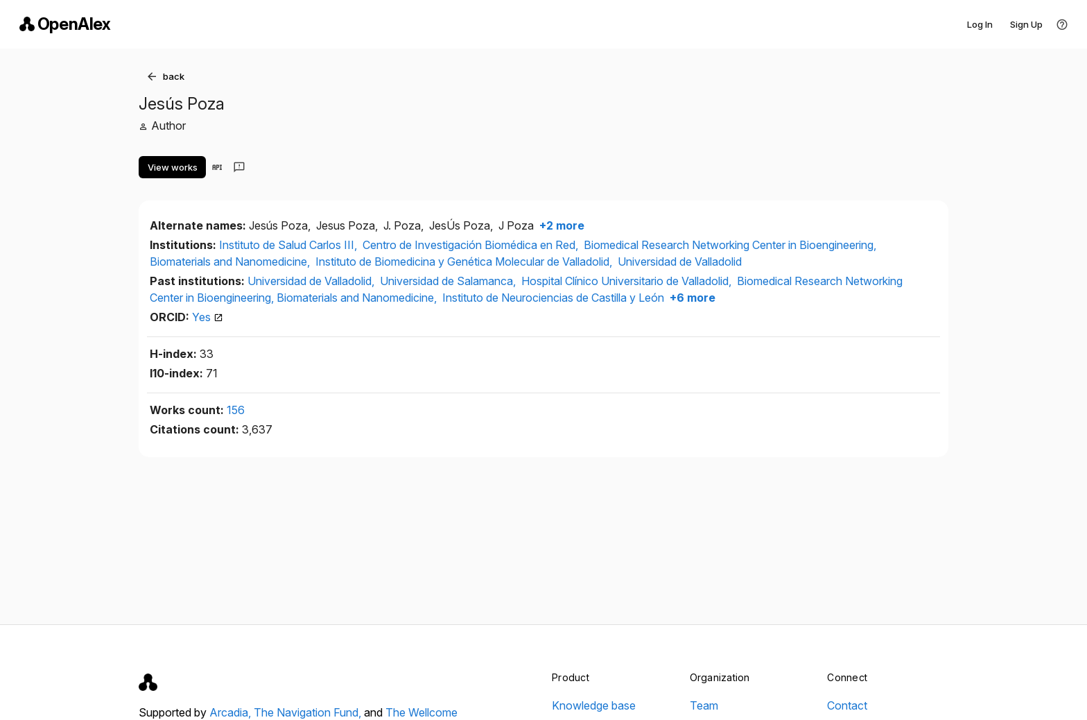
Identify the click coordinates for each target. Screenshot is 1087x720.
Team (704, 705)
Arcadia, (231, 712)
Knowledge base (594, 705)
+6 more (691, 298)
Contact (847, 705)
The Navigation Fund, (309, 712)
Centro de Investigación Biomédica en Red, (472, 245)
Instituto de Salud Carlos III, (289, 245)
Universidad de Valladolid (680, 261)
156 (236, 410)
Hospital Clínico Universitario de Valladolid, (627, 281)
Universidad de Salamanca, (449, 281)
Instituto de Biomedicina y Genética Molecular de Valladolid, (465, 261)
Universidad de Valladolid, (312, 281)
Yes (207, 317)
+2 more (560, 225)
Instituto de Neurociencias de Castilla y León (553, 298)
